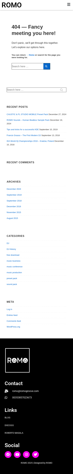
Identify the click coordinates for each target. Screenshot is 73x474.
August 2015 (12, 218)
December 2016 (14, 206)
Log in (9, 309)
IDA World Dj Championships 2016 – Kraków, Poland (30, 141)
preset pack (12, 278)
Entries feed (12, 315)
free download (13, 255)
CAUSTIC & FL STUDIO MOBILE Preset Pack (27, 114)
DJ (8, 243)
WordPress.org (13, 327)
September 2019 (14, 195)
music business (13, 261)
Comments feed (14, 321)
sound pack (12, 284)
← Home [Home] (30, 55)
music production (14, 272)
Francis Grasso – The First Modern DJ (24, 135)
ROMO (12, 5)
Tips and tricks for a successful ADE (23, 129)
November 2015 (14, 212)
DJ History (11, 249)
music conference (14, 266)
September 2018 (14, 201)
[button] (68, 4)
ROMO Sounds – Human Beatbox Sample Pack (28, 120)
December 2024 (14, 189)
